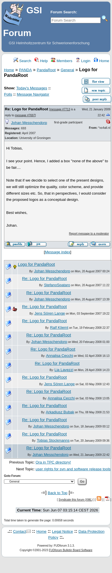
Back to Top (57, 493)
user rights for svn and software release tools (73, 469)
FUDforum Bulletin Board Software (70, 550)
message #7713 (60, 109)
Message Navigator (33, 94)
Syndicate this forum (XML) (76, 499)
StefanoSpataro (57, 285)
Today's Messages (31, 88)
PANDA (25, 70)
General (67, 70)
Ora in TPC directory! (53, 462)
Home (101, 61)
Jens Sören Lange (50, 313)
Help (41, 61)
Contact (19, 531)
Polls (8, 94)
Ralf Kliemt (59, 327)
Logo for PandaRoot (36, 264)
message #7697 (25, 115)
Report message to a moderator (89, 233)
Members (61, 61)
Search (22, 61)
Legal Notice (62, 531)
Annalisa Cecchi (59, 355)
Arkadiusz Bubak (60, 412)
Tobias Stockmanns (53, 440)
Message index (57, 252)
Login (83, 61)
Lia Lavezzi (63, 370)
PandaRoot (46, 70)
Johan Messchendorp (29, 123)
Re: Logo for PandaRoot (26, 109)
